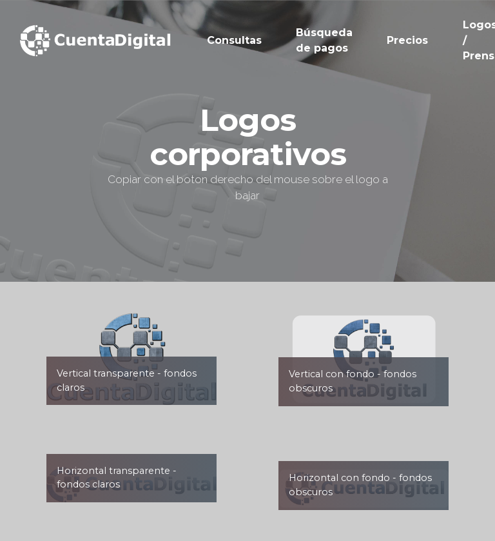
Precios (407, 40)
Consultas (234, 40)
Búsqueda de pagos (324, 40)
